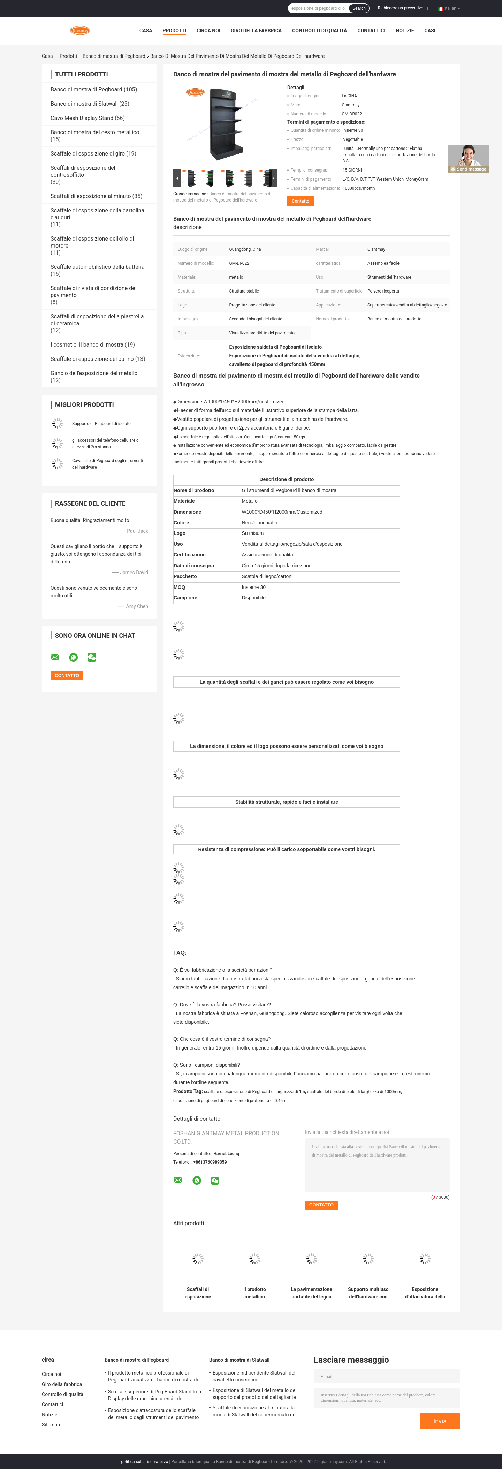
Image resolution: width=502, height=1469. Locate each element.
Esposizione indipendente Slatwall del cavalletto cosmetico (254, 1376)
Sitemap (51, 1425)
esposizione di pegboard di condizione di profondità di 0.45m (230, 1100)
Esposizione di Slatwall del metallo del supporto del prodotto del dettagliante (255, 1393)
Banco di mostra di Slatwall (84, 103)
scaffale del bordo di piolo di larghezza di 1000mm (354, 1091)
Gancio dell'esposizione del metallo (94, 373)
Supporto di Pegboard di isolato (101, 423)
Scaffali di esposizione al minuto (91, 196)
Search (359, 8)
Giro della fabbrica (256, 30)
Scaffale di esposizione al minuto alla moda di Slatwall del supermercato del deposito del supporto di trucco (255, 1412)
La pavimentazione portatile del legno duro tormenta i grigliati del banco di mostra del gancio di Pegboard (311, 1293)
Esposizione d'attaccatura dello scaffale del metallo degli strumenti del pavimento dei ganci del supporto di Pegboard (425, 1293)
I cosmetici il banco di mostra (87, 344)
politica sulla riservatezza (144, 1461)
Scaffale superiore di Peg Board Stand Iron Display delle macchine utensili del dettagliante (154, 1396)
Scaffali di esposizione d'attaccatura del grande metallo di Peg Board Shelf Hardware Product (198, 1293)
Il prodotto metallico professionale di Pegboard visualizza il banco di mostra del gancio (255, 1293)
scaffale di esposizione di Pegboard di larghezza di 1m (254, 1091)
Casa (145, 30)
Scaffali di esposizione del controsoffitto (83, 171)
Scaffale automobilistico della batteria (98, 267)
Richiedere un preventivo (400, 8)
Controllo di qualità (319, 30)
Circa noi (208, 30)
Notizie (405, 30)
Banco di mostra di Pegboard (114, 56)
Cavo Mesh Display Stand (82, 118)
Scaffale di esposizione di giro (88, 153)
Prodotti (175, 30)
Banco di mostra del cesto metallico (95, 132)
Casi (430, 30)
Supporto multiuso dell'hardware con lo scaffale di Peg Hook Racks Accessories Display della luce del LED (368, 1293)
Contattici (371, 30)
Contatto (300, 201)
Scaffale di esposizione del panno (92, 359)
